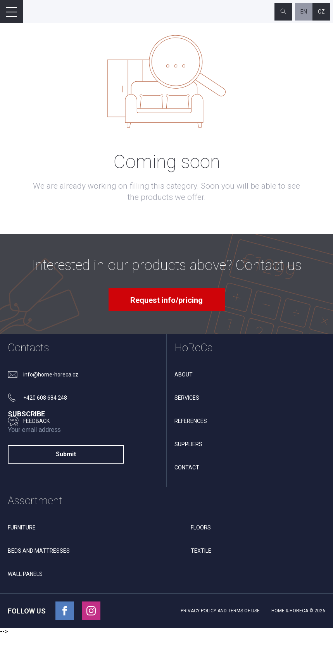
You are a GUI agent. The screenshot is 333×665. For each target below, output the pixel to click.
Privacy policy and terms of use (220, 640)
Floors (201, 557)
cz (321, 12)
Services (186, 398)
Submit (66, 495)
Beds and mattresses (39, 580)
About (183, 374)
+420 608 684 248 (45, 398)
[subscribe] (70, 473)
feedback (36, 421)
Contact (186, 467)
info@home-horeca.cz (50, 374)
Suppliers (188, 444)
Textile (201, 580)
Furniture (22, 557)
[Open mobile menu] (11, 11)
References (190, 421)
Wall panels (25, 604)
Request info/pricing (166, 300)
